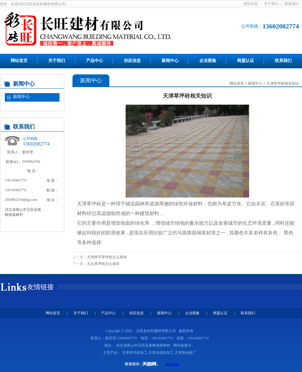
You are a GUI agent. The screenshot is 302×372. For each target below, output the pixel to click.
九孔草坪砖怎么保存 (103, 264)
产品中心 (94, 60)
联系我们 (291, 4)
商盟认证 (245, 60)
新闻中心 (170, 60)
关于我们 (271, 4)
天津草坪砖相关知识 (282, 83)
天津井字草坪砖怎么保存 (107, 257)
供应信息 (250, 4)
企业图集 (207, 60)
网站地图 (172, 365)
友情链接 (40, 287)
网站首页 (19, 60)
